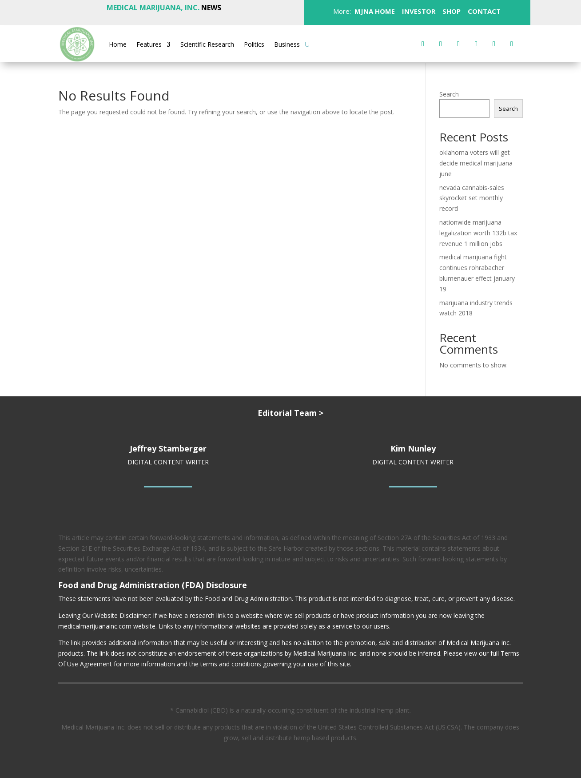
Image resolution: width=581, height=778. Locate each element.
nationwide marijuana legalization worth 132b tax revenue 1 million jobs (478, 233)
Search (449, 94)
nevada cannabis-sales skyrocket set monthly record (471, 198)
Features (149, 44)
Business (287, 44)
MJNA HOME (374, 11)
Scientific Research (207, 44)
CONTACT (483, 11)
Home (118, 44)
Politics (254, 44)
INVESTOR (418, 11)
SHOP (451, 11)
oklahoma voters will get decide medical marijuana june (476, 163)
